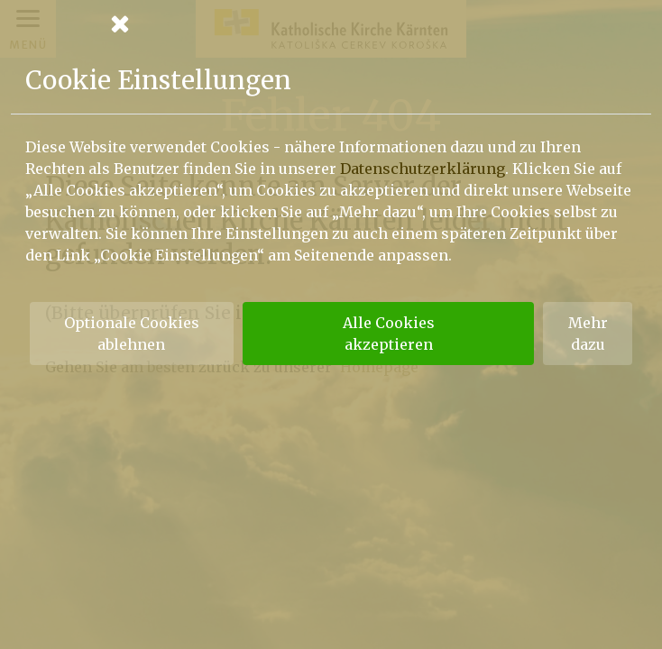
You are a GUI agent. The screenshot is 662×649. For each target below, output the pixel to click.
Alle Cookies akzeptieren (389, 333)
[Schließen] (331, 23)
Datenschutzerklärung (422, 169)
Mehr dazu (588, 333)
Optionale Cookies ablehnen (131, 333)
